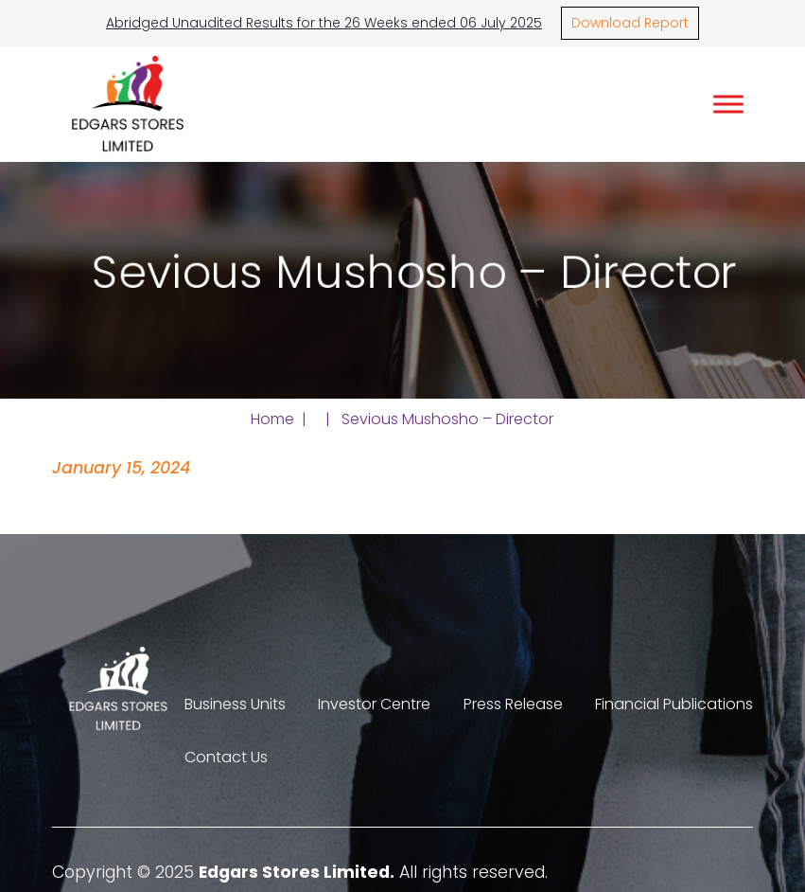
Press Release (513, 704)
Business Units (235, 704)
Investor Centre (374, 704)
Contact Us (226, 757)
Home (272, 419)
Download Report (630, 22)
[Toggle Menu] (728, 104)
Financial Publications (674, 704)
